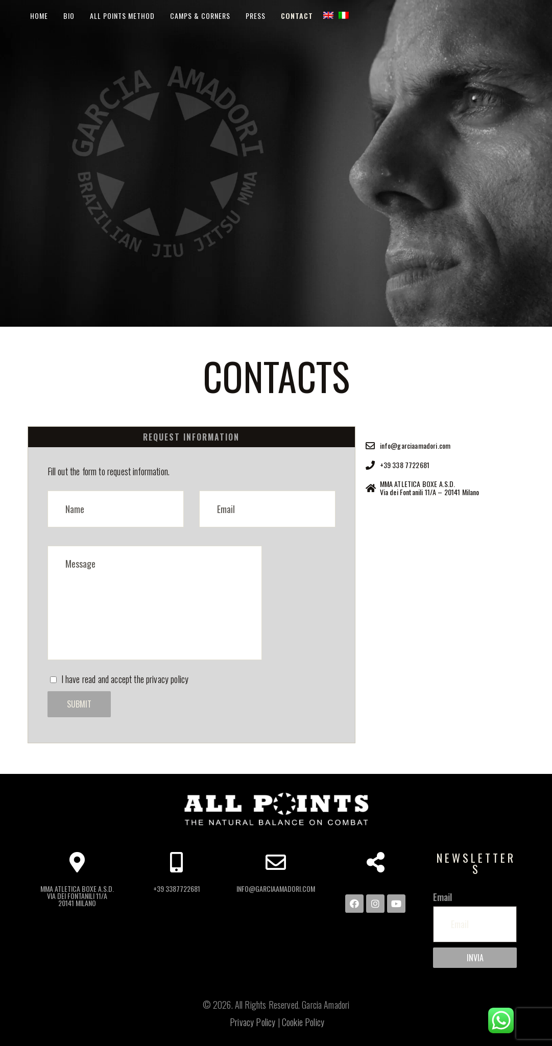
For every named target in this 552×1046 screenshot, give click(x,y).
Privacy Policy (252, 1022)
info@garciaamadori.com (275, 888)
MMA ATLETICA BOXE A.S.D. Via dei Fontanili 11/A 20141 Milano (77, 896)
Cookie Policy (303, 1022)
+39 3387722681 (176, 888)
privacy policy (167, 679)
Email (442, 897)
